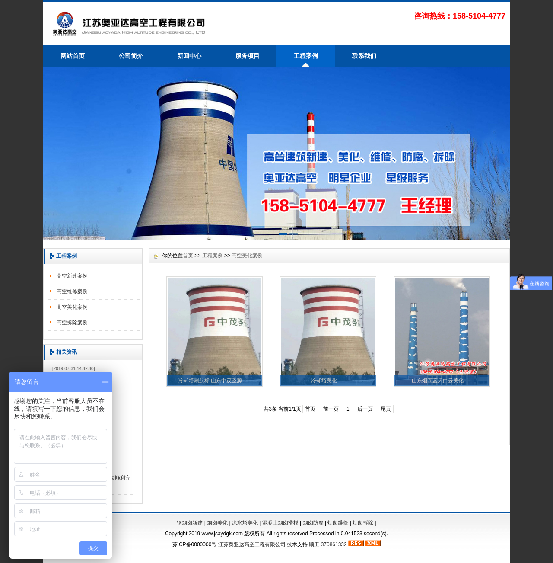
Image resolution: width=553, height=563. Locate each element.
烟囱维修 (337, 523)
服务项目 (247, 55)
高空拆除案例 (72, 323)
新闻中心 (189, 55)
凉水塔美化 (245, 523)
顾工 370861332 (327, 544)
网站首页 (72, 55)
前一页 (331, 409)
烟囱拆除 (363, 523)
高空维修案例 (72, 291)
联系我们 (364, 55)
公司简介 (131, 55)
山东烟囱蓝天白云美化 (438, 380)
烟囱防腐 (313, 523)
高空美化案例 (72, 307)
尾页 (386, 409)
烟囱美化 (217, 523)
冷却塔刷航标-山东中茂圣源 (210, 380)
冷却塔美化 (324, 380)
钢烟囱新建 (190, 523)
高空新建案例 (72, 276)
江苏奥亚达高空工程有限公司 (252, 544)
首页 (188, 256)
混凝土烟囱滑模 (280, 523)
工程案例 (306, 55)
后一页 (365, 409)
